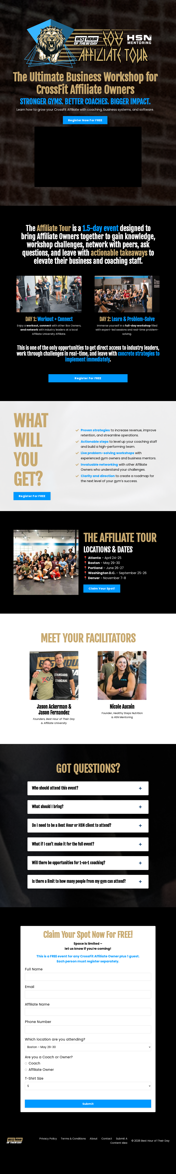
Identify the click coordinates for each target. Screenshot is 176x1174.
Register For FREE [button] (88, 379)
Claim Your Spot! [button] (102, 598)
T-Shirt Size (34, 1100)
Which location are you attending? (55, 1061)
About (94, 1162)
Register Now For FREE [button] (84, 120)
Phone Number (38, 1043)
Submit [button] (88, 1127)
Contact (106, 1162)
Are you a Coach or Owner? (49, 1079)
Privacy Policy (48, 1162)
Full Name (34, 988)
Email (30, 1006)
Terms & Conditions (73, 1162)
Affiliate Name (37, 1025)
